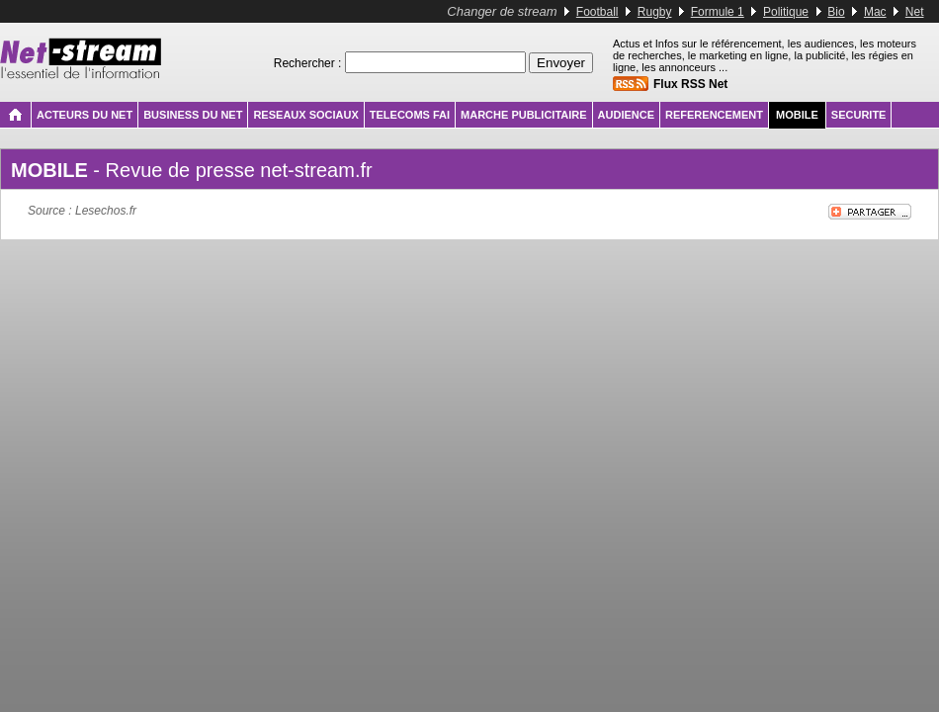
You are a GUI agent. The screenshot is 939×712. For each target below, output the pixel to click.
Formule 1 (717, 12)
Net (914, 12)
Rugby (655, 12)
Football (597, 12)
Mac (875, 12)
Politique (786, 12)
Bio (835, 12)
